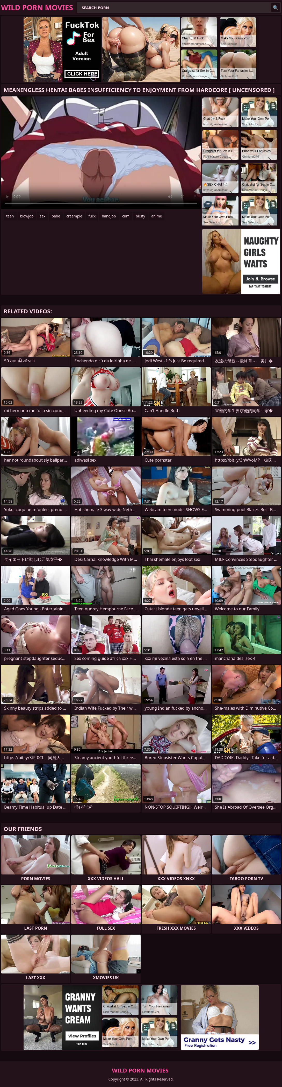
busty (140, 216)
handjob (109, 216)
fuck (92, 216)
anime (156, 216)
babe (56, 216)
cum (125, 216)
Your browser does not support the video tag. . (101, 152)
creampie (74, 216)
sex (43, 216)
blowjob (27, 216)
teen (10, 216)
